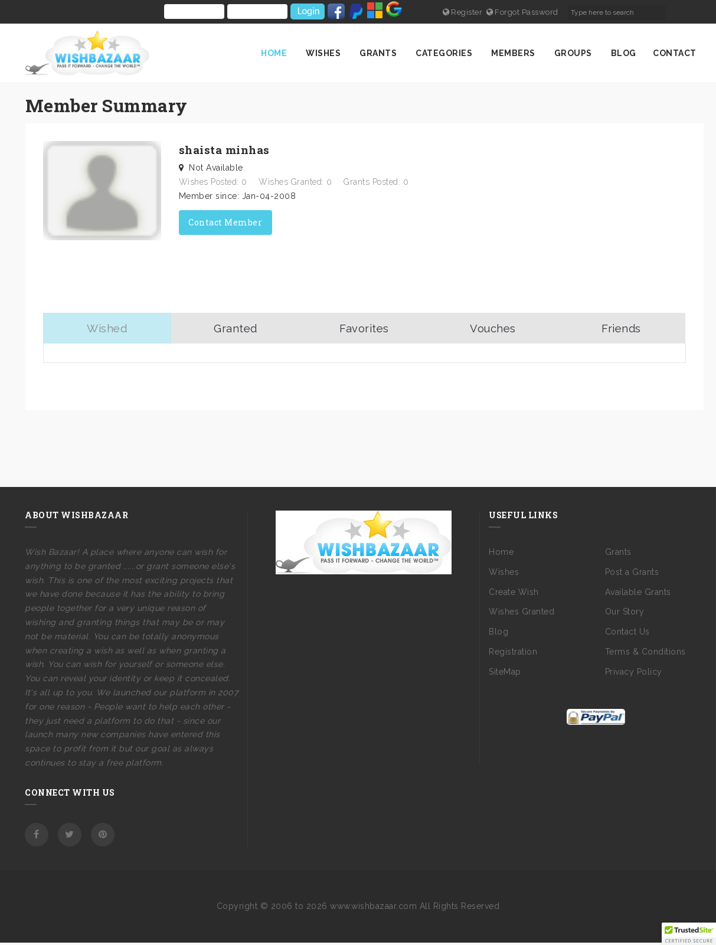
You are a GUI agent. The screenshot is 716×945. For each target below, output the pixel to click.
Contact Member (225, 221)
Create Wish (514, 594)
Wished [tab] (107, 329)
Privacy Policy (633, 673)
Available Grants (638, 594)
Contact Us (627, 634)
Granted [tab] (235, 329)
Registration (513, 653)
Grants (379, 53)
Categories (445, 53)
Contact (675, 53)
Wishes (324, 53)
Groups (574, 53)
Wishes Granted (521, 614)
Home (275, 53)
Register (464, 12)
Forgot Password (527, 12)
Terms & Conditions (645, 653)
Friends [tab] (621, 329)
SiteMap (505, 673)
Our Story (625, 614)
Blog (623, 53)
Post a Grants (632, 573)
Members (514, 53)
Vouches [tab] (492, 329)
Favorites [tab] (364, 329)
